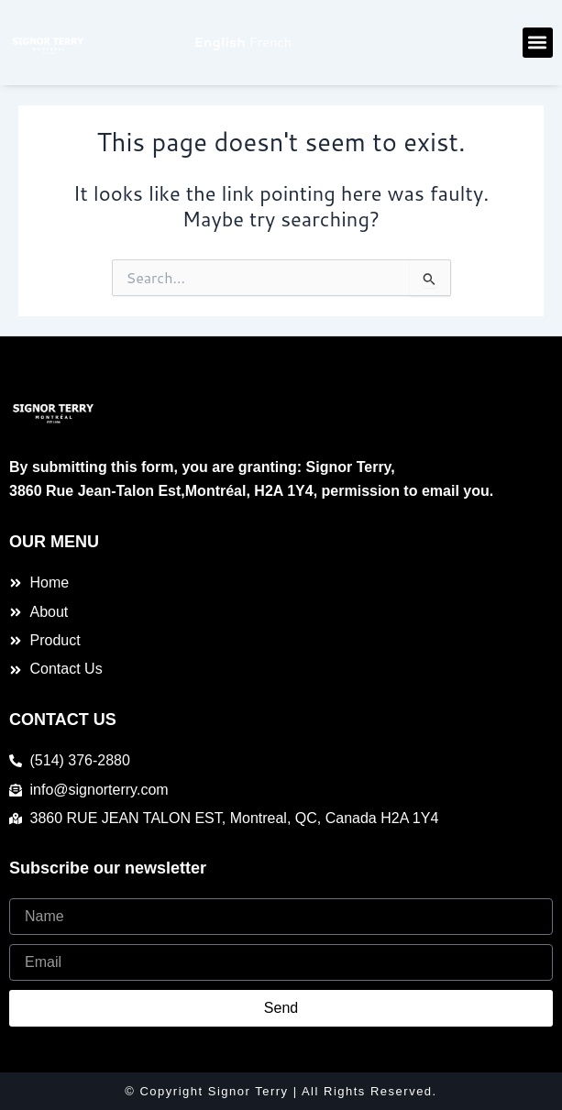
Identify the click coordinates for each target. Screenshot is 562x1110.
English (220, 41)
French (270, 41)
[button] (538, 42)
